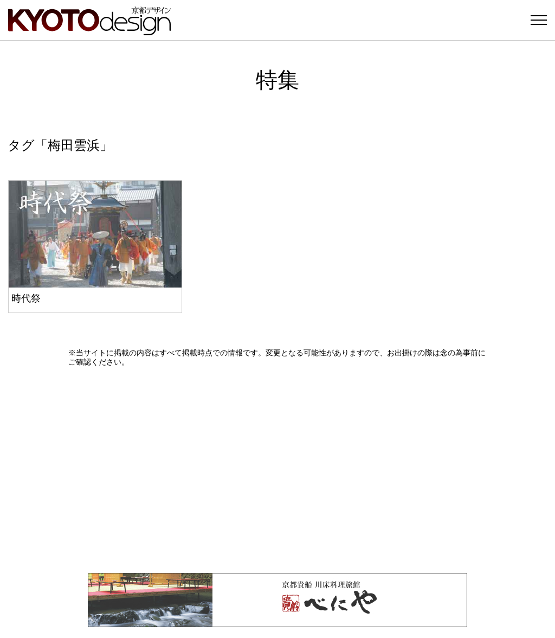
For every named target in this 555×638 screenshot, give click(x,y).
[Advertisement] (277, 470)
